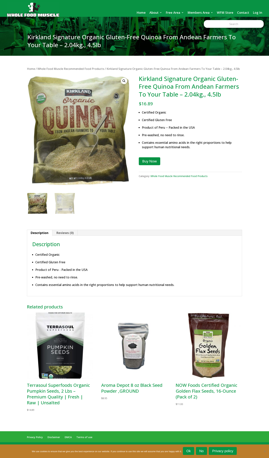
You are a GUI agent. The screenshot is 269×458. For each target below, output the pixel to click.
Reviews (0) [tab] (65, 233)
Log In (257, 12)
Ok (189, 451)
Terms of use (84, 437)
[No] (264, 451)
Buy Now (149, 161)
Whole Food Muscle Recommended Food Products (70, 69)
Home (141, 12)
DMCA (68, 437)
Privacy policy (223, 451)
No (202, 451)
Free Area (173, 12)
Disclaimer (54, 437)
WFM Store (225, 12)
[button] (124, 81)
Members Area (199, 12)
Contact (243, 12)
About (154, 12)
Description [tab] (39, 233)
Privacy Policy (35, 437)
